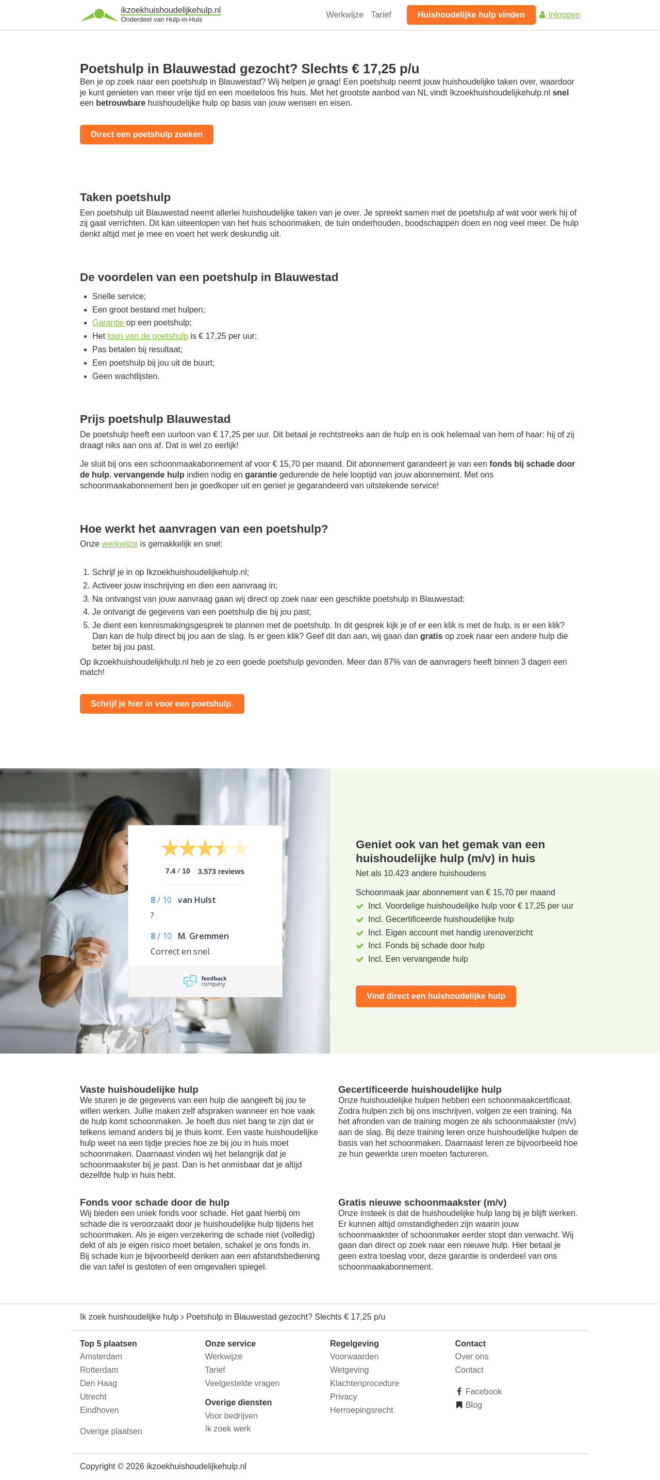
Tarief (381, 14)
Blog (473, 1405)
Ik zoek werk (228, 1428)
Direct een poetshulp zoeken (147, 134)
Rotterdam (99, 1370)
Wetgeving (349, 1370)
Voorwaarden (354, 1356)
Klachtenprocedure (364, 1383)
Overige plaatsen (111, 1431)
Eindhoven (99, 1410)
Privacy (343, 1396)
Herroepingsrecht (361, 1410)
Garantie (109, 322)
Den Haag (98, 1383)
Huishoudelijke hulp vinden (471, 14)
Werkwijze (345, 14)
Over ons (472, 1356)
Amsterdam (101, 1356)
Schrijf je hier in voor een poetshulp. (162, 703)
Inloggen (559, 14)
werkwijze (120, 543)
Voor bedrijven (231, 1415)
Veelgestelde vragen (242, 1383)
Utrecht (93, 1396)
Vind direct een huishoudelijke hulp (436, 996)
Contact (469, 1370)
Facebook (483, 1391)
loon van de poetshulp (147, 336)
